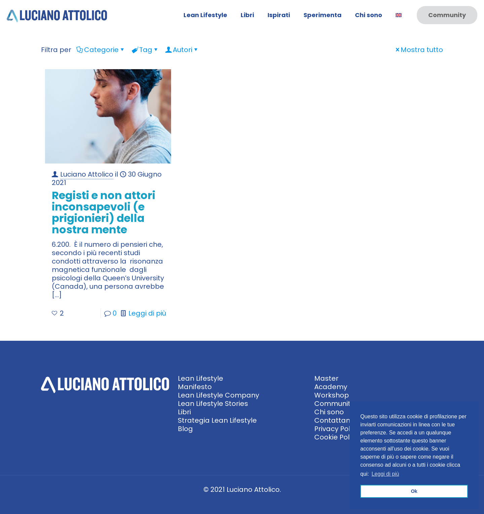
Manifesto (195, 386)
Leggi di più (147, 313)
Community (447, 15)
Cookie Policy (336, 437)
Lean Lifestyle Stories (213, 403)
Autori (182, 49)
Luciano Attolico (86, 174)
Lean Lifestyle (200, 378)
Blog (185, 428)
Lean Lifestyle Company (218, 395)
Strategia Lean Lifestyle (217, 420)
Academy (330, 386)
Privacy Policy (336, 428)
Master (326, 378)
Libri (184, 412)
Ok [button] (414, 491)
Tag (145, 49)
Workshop (331, 395)
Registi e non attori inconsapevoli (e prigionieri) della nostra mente (103, 212)
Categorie (100, 49)
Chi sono (329, 412)
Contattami (334, 420)
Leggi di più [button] (385, 474)
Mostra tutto (418, 49)
